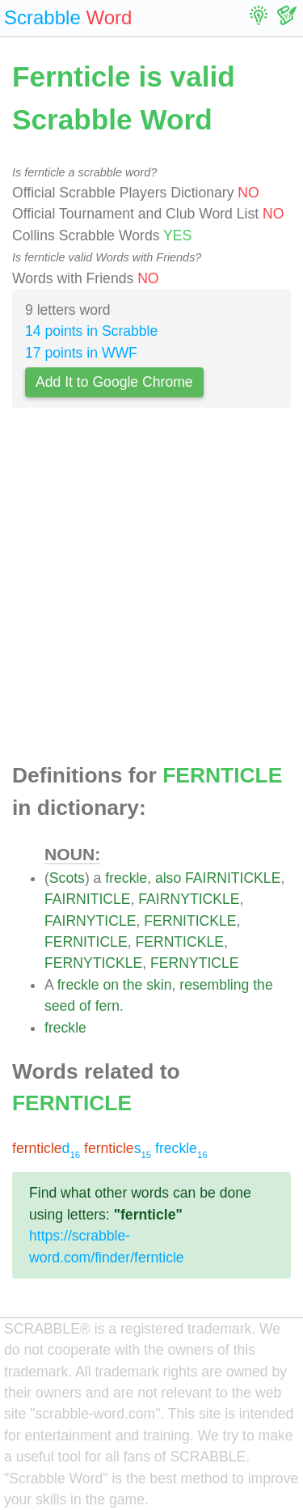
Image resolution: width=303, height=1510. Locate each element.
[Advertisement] (151, 590)
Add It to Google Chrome (114, 382)
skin (158, 985)
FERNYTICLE (194, 963)
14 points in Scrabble (91, 331)
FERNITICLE (86, 942)
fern (107, 1006)
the (132, 985)
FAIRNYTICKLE (188, 899)
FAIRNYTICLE (90, 921)
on (111, 985)
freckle (126, 878)
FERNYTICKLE (93, 963)
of (85, 1006)
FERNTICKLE (179, 942)
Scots (67, 878)
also (168, 878)
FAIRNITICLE (87, 899)
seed (59, 1006)
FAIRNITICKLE (232, 878)
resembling (214, 985)
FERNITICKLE (190, 921)
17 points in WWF (81, 353)
